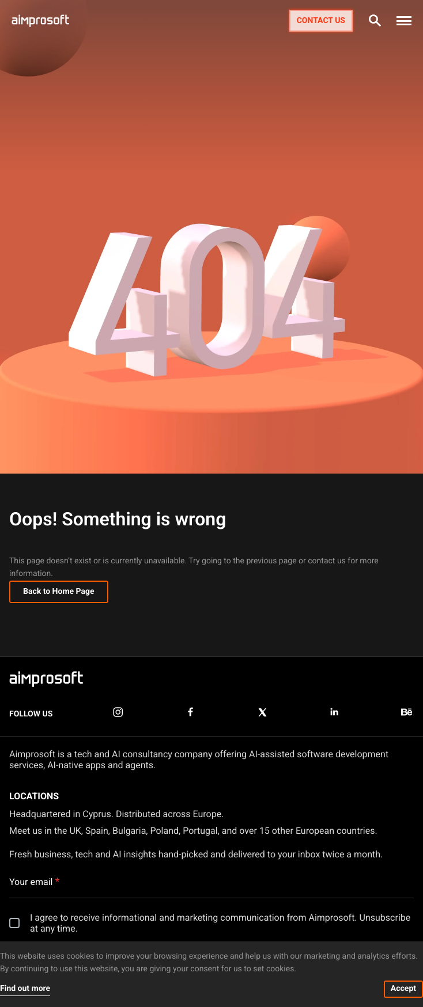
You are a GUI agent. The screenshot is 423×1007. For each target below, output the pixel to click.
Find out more (25, 988)
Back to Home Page (59, 591)
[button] (403, 20)
